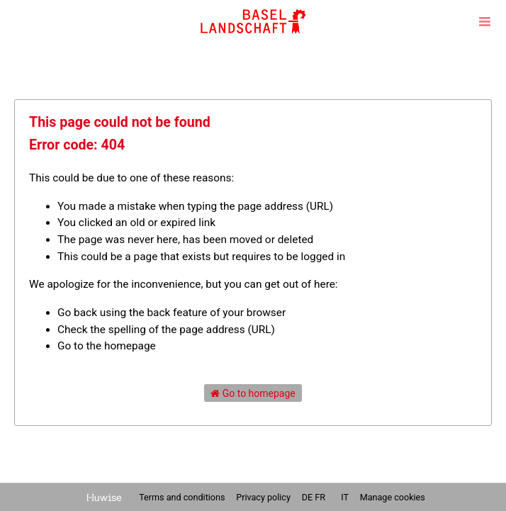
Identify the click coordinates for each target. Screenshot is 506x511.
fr (320, 497)
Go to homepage (253, 393)
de (307, 497)
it (345, 497)
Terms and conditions (183, 497)
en (333, 497)
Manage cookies (392, 497)
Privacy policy (264, 497)
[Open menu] (484, 21)
